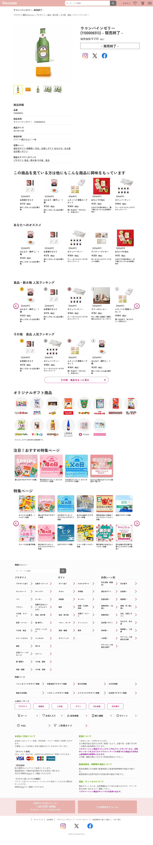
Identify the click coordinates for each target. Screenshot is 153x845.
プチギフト (18, 160)
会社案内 (50, 819)
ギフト (78, 706)
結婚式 (41, 706)
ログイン (126, 3)
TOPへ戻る (117, 819)
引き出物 (96, 706)
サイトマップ (38, 819)
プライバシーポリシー (64, 819)
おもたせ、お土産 (62, 148)
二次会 (59, 706)
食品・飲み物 (30, 160)
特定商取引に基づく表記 (100, 819)
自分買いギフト (20, 151)
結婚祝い (30, 148)
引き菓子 (115, 706)
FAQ (29, 773)
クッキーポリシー (82, 819)
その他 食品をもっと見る (75, 379)
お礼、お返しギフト (44, 148)
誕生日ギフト (19, 148)
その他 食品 (43, 160)
